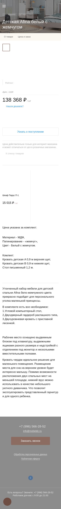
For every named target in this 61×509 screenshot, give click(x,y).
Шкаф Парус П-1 (10, 195)
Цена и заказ (24, 37)
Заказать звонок (30, 440)
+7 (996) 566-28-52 (32, 426)
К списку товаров (15, 153)
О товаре (8, 37)
